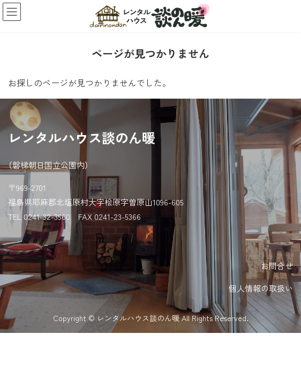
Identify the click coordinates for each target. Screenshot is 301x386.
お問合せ (277, 265)
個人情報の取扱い (261, 288)
